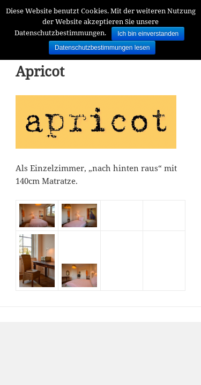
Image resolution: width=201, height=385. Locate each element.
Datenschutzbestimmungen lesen (102, 47)
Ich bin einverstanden (147, 33)
